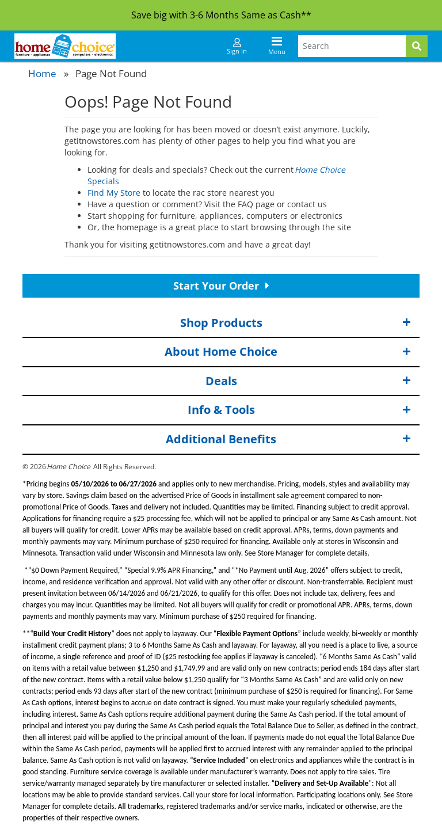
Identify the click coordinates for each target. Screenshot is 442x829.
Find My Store (113, 192)
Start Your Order (221, 285)
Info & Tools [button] (299, 410)
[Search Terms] (352, 46)
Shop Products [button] (295, 323)
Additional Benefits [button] (288, 439)
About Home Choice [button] (288, 352)
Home (42, 73)
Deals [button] (308, 381)
